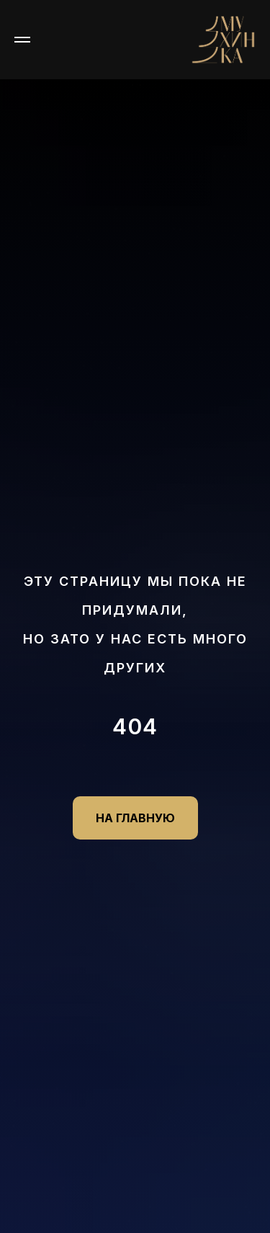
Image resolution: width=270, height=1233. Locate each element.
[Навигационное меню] (22, 40)
